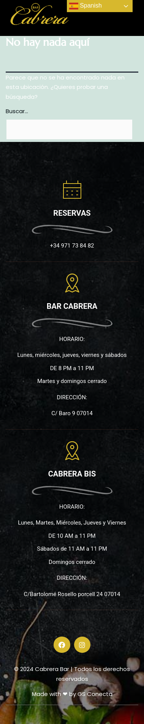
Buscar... (17, 111)
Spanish (85, 6)
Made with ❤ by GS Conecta (72, 694)
